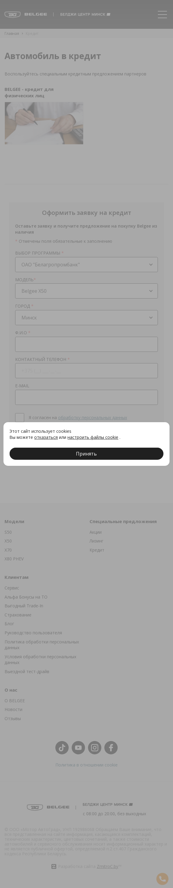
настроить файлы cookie (92, 437)
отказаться (46, 437)
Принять (86, 453)
